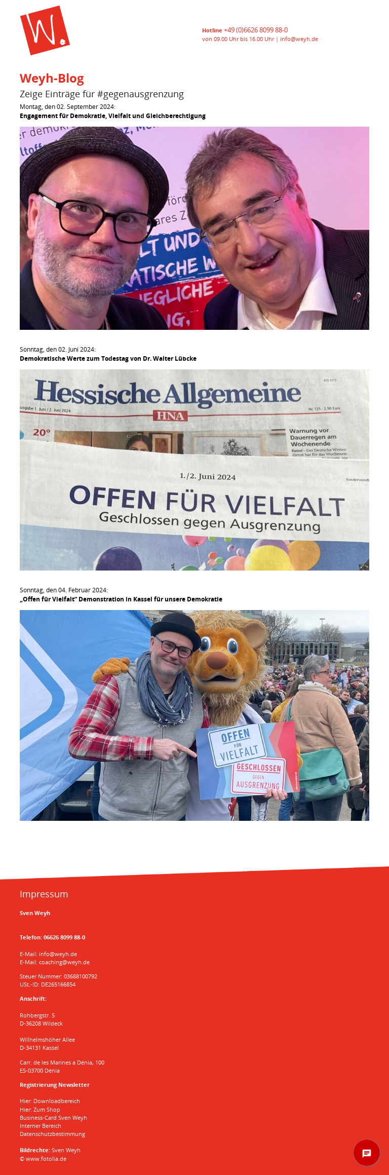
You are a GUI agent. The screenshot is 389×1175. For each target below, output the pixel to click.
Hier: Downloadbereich (50, 1101)
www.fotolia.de (46, 1158)
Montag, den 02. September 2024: (113, 111)
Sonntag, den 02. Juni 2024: (108, 354)
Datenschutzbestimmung (52, 1134)
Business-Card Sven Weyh (53, 1117)
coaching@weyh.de (64, 962)
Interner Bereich (40, 1125)
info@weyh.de (299, 39)
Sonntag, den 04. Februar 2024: (121, 594)
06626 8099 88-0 (64, 937)
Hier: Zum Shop (40, 1109)
